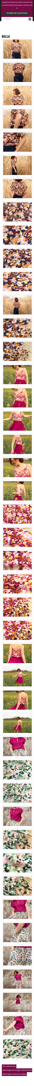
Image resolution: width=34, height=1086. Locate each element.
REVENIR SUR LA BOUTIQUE (17, 13)
